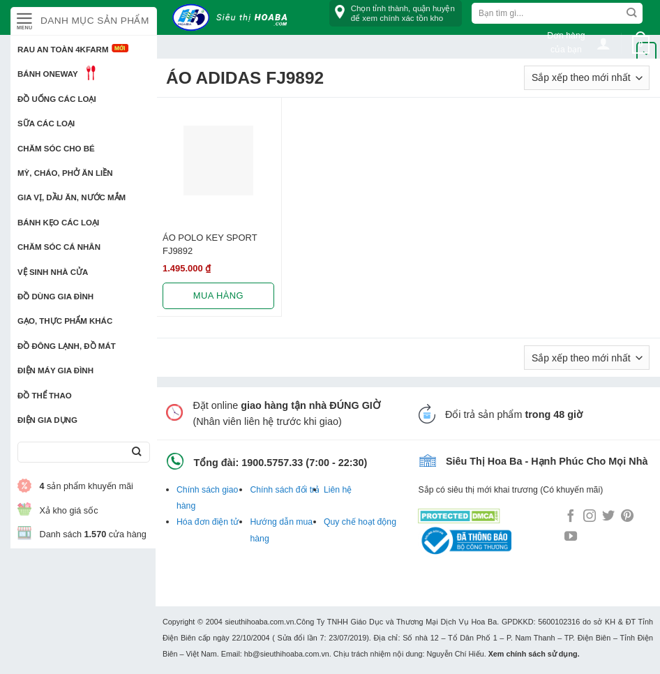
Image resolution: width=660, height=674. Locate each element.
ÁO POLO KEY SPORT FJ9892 (210, 244)
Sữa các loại (46, 123)
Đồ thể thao (44, 395)
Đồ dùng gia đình (55, 296)
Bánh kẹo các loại (58, 222)
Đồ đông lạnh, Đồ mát (66, 346)
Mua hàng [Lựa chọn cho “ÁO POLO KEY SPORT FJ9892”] (218, 295)
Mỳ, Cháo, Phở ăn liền (65, 173)
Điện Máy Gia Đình (55, 370)
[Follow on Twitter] (608, 517)
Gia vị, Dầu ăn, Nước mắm (71, 197)
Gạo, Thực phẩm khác (64, 321)
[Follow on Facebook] (570, 517)
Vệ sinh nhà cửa (52, 272)
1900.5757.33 (272, 462)
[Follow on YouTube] (570, 537)
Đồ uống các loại (56, 99)
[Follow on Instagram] (589, 517)
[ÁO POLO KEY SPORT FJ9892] (218, 160)
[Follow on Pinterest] (627, 517)
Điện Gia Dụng (47, 420)
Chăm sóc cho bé (56, 148)
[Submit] (136, 452)
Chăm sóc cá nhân (58, 247)
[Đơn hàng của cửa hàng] (587, 78)
